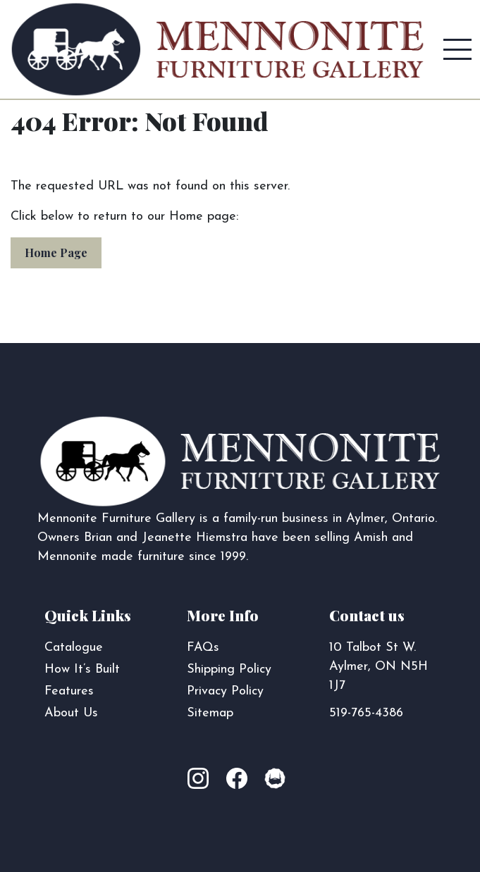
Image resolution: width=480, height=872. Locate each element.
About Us (71, 713)
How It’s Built (82, 669)
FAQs (203, 647)
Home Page (56, 252)
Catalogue (73, 647)
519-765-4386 (366, 713)
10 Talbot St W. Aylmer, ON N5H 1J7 (378, 666)
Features (69, 691)
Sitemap (210, 713)
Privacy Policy (225, 691)
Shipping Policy (229, 669)
